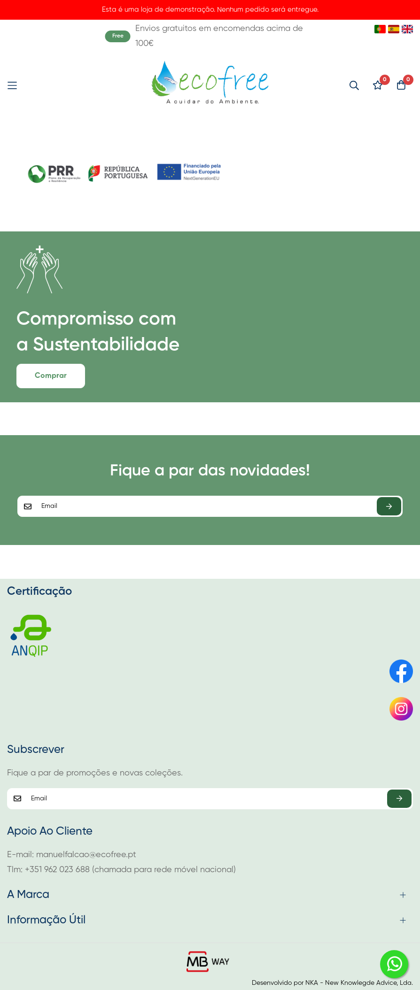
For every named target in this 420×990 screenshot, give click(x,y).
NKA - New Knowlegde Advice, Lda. (359, 983)
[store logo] (210, 85)
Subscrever (389, 506)
